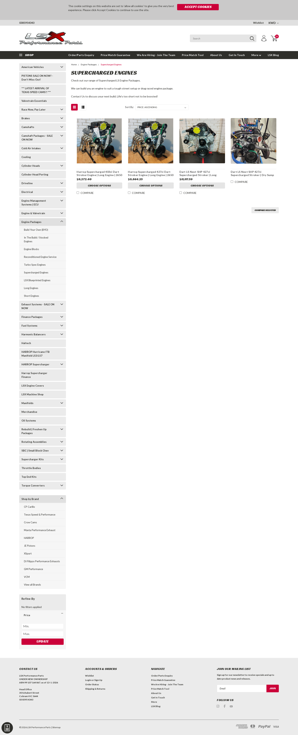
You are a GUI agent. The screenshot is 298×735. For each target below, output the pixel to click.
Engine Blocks (31, 249)
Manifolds (27, 403)
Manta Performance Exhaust (39, 530)
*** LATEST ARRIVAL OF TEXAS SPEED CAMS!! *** (36, 90)
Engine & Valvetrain (33, 213)
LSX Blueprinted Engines (37, 280)
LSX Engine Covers (32, 385)
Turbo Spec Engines (35, 264)
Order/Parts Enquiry (81, 55)
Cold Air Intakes (31, 148)
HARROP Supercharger (35, 364)
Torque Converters (33, 485)
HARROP (29, 537)
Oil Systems (28, 420)
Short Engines (31, 295)
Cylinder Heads (30, 165)
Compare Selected (265, 210)
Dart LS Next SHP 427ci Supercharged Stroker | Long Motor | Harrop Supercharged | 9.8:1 (199, 176)
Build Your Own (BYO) (36, 229)
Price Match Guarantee (115, 55)
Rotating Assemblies (34, 441)
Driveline (27, 183)
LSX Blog (273, 55)
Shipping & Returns (95, 688)
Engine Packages (31, 221)
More (256, 55)
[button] (42, 615)
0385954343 (26, 22)
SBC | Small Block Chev (35, 450)
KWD (274, 22)
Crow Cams (30, 522)
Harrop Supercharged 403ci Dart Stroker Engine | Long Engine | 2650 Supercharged (99, 175)
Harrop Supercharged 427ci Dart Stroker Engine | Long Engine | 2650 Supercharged (150, 175)
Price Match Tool (193, 55)
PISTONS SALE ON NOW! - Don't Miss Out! (37, 77)
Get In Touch (237, 55)
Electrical (27, 191)
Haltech (26, 343)
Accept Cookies (198, 7)
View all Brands (32, 584)
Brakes (25, 118)
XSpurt (28, 553)
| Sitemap (55, 727)
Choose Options (99, 185)
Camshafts (27, 127)
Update (42, 641)
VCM (27, 576)
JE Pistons (29, 545)
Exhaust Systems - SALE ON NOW (37, 306)
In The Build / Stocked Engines (36, 239)
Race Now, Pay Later (33, 109)
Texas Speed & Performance (39, 514)
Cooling (26, 157)
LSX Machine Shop (32, 394)
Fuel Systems (29, 325)
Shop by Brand (30, 499)
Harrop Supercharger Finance (34, 375)
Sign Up (98, 680)
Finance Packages (32, 316)
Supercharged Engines (36, 272)
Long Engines (31, 288)
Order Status (92, 684)
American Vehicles (32, 67)
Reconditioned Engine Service (40, 256)
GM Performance (33, 569)
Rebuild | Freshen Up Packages (34, 431)
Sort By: (129, 107)
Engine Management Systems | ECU (33, 202)
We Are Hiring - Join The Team (156, 55)
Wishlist (258, 22)
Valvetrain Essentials (34, 100)
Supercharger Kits (32, 459)
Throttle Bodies (31, 468)
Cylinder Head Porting (34, 174)
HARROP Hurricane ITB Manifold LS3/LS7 (35, 353)
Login (88, 680)
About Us (216, 55)
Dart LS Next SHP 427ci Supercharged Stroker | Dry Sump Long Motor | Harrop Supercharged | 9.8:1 (253, 176)
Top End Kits (28, 476)
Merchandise (29, 411)
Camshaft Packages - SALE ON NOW (37, 137)
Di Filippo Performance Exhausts (42, 561)
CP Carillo (29, 506)
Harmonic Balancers (33, 334)
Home (74, 64)
